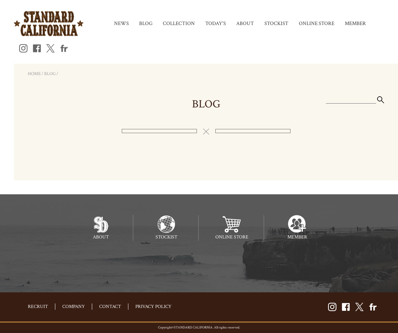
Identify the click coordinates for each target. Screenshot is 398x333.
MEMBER (355, 23)
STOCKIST (276, 23)
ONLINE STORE (316, 23)
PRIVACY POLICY (153, 306)
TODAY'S (215, 23)
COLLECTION (179, 23)
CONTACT (110, 306)
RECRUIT (38, 306)
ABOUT (245, 23)
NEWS (121, 23)
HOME (34, 74)
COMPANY (73, 306)
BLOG (145, 23)
